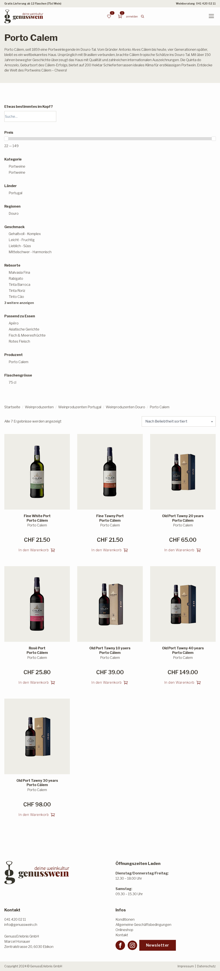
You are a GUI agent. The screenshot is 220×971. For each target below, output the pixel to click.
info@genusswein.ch (20, 925)
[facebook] (120, 945)
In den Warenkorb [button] (33, 550)
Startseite (12, 407)
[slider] (6, 139)
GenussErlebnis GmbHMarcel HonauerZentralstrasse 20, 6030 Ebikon (28, 941)
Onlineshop (124, 930)
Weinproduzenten (39, 407)
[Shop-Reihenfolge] (179, 421)
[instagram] (132, 945)
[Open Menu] (211, 16)
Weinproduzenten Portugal (79, 407)
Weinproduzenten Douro (125, 407)
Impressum (186, 966)
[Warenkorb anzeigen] (120, 16)
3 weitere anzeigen (19, 303)
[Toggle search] (142, 16)
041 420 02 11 (206, 3)
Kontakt (122, 935)
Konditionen (125, 919)
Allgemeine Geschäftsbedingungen (143, 925)
